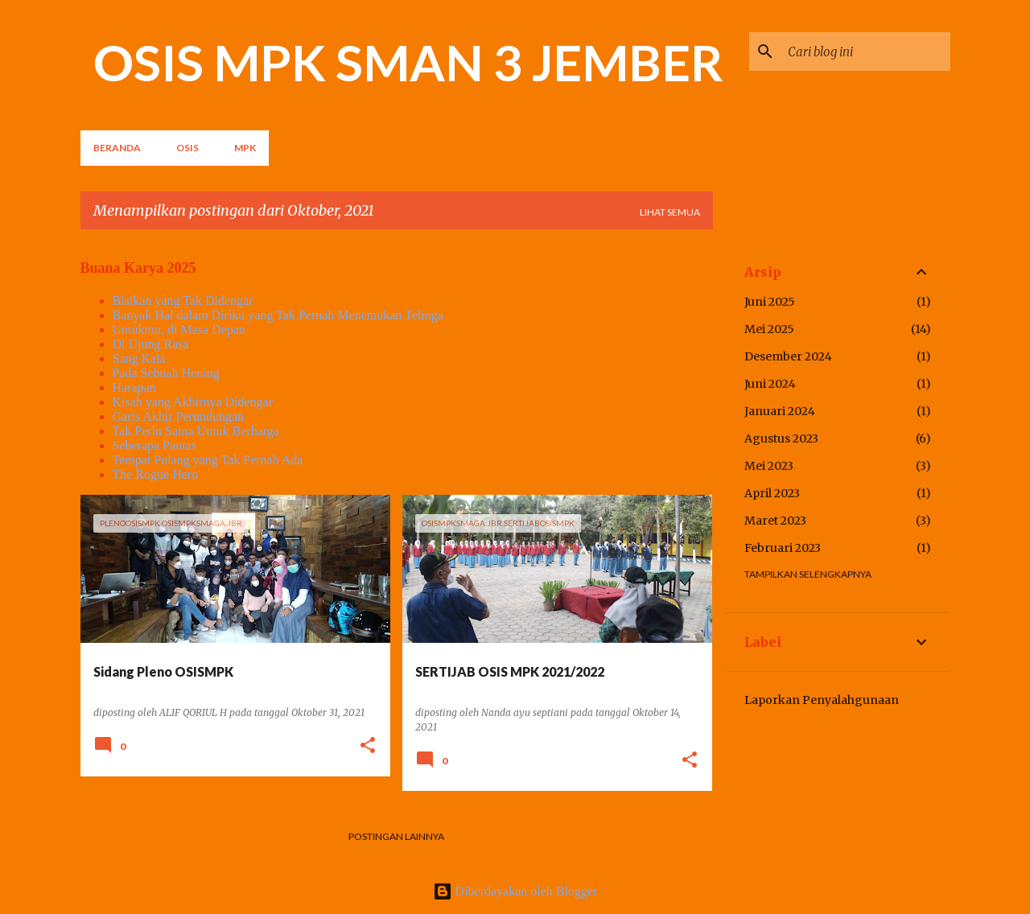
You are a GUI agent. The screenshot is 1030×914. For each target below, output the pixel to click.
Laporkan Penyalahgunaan (821, 700)
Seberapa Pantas (154, 445)
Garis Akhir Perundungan (179, 416)
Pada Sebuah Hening (166, 373)
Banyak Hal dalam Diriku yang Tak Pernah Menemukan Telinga (278, 315)
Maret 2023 (775, 520)
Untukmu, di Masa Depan (179, 329)
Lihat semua (670, 212)
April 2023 (772, 493)
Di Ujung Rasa (151, 344)
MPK (245, 148)
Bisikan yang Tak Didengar (183, 300)
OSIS (187, 148)
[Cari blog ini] (865, 51)
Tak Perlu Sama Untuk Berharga (196, 431)
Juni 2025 (769, 301)
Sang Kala (139, 358)
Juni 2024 (770, 384)
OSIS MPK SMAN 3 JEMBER (408, 62)
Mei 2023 (768, 466)
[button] (367, 746)
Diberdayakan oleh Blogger (515, 891)
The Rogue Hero (156, 474)
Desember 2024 (788, 356)
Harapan (134, 387)
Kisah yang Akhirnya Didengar (193, 402)
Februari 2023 (782, 548)
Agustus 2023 (781, 438)
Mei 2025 (769, 329)
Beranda (117, 148)
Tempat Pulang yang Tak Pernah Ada (208, 460)
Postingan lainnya (396, 836)
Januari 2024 (779, 411)
